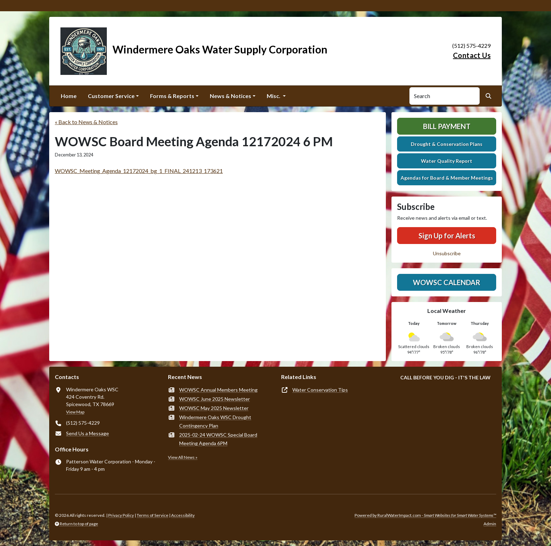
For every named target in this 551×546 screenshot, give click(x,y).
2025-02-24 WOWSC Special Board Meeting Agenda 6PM (218, 439)
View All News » (182, 457)
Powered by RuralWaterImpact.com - (425, 515)
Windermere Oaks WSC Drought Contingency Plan (215, 421)
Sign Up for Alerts (447, 235)
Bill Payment (447, 126)
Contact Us (472, 55)
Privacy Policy (121, 515)
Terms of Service (152, 515)
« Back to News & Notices (86, 121)
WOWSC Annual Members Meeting (218, 390)
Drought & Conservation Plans (446, 144)
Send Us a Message (87, 433)
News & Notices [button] (230, 95)
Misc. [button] (274, 95)
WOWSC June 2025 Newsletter (214, 399)
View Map (75, 412)
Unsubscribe (447, 253)
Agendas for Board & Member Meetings (447, 178)
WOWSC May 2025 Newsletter (213, 408)
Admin (490, 523)
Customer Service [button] (111, 95)
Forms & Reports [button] (172, 95)
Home (69, 95)
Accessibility (183, 515)
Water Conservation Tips (320, 390)
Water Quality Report (446, 161)
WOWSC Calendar (446, 282)
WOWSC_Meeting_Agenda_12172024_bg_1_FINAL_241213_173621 (139, 170)
